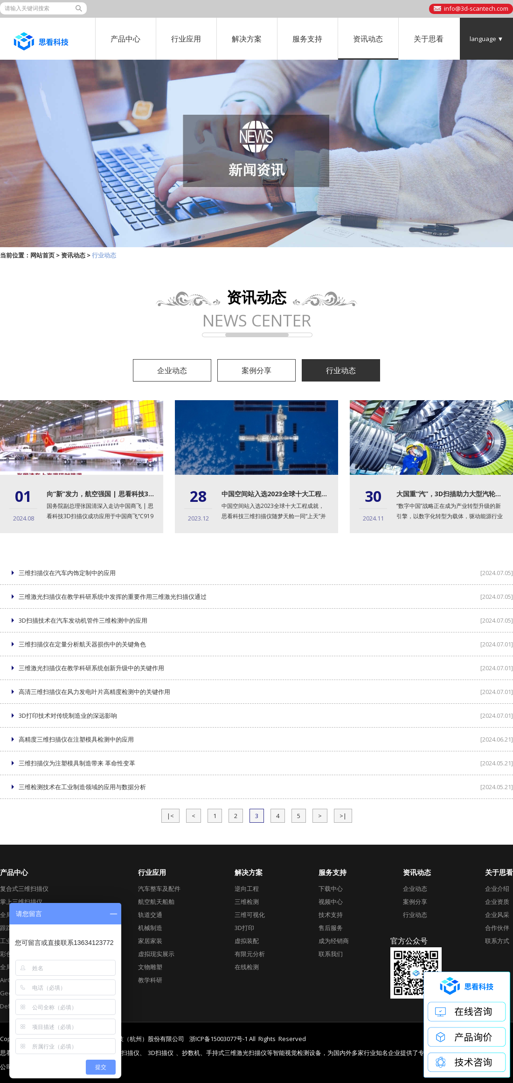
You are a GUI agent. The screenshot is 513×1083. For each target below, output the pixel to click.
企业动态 (172, 370)
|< (170, 816)
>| (343, 816)
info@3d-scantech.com (476, 8)
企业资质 (497, 901)
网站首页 (42, 255)
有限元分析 (250, 954)
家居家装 (150, 941)
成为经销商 (334, 941)
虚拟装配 (247, 941)
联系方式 (497, 941)
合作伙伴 (497, 927)
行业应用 (186, 39)
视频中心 (331, 901)
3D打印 (244, 927)
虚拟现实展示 (156, 954)
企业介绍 (497, 888)
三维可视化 (250, 914)
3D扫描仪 (160, 1053)
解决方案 (247, 39)
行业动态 (341, 370)
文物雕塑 (150, 967)
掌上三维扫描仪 (21, 901)
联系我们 (331, 954)
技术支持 (331, 914)
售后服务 (331, 927)
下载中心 (331, 888)
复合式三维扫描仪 (24, 888)
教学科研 (150, 980)
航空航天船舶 (156, 901)
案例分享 (256, 370)
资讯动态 (368, 39)
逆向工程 (247, 888)
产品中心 (125, 39)
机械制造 (150, 927)
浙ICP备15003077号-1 (218, 1038)
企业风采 (497, 914)
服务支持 (307, 39)
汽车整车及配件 (159, 888)
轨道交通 (150, 914)
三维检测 (247, 901)
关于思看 (429, 39)
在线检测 (247, 967)
